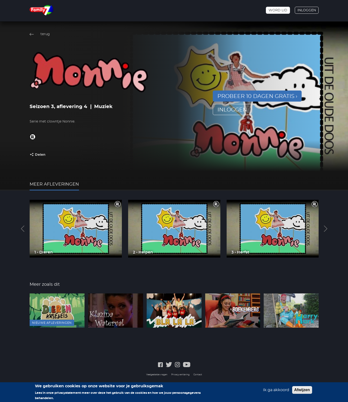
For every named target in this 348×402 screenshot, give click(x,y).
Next (325, 228)
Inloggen (306, 10)
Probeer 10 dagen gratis (256, 96)
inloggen (232, 109)
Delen (40, 154)
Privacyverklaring (180, 375)
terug (45, 34)
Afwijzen (302, 391)
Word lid (278, 10)
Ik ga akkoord (276, 391)
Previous (22, 228)
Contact (197, 375)
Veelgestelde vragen (156, 375)
